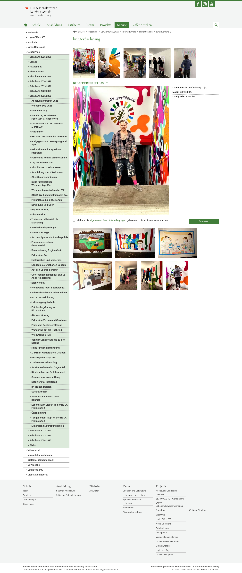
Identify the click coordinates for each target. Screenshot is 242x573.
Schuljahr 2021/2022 (40, 96)
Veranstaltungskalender (40, 455)
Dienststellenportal (38, 474)
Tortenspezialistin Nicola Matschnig (45, 221)
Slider (33, 445)
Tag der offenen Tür (42, 162)
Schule (36, 25)
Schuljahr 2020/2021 (40, 91)
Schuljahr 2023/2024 (40, 435)
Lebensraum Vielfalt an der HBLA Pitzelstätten (50, 406)
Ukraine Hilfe (39, 214)
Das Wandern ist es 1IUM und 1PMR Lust (48, 125)
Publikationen (162, 528)
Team (90, 25)
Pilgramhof (37, 131)
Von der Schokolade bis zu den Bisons (48, 341)
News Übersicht (36, 47)
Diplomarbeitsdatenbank (41, 460)
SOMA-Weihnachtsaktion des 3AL (50, 195)
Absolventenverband (41, 76)
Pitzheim (74, 25)
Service (122, 25)
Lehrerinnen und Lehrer (134, 495)
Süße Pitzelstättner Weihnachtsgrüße (42, 184)
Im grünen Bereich (42, 386)
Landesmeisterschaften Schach (49, 265)
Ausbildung (54, 25)
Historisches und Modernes (47, 260)
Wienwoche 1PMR (41, 335)
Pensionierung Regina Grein (47, 250)
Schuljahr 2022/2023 (40, 430)
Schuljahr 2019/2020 (40, 86)
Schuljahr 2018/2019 (40, 81)
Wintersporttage (40, 232)
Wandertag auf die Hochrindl (47, 330)
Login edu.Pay (35, 469)
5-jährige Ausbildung (65, 491)
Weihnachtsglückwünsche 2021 (49, 190)
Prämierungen (29, 499)
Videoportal (34, 450)
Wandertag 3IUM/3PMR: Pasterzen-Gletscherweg (45, 117)
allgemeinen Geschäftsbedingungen (108, 220)
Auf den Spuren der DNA (45, 270)
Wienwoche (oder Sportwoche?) (49, 287)
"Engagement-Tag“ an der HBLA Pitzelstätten (49, 419)
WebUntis (33, 32)
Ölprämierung (39, 412)
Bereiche (27, 495)
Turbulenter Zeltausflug (44, 362)
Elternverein (128, 507)
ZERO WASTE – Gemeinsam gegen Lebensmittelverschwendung (170, 502)
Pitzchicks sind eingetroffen (47, 200)
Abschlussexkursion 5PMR (46, 167)
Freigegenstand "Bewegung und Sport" (49, 143)
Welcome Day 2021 (42, 105)
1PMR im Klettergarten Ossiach (49, 352)
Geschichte (28, 504)
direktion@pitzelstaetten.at (105, 569)
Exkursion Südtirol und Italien (48, 426)
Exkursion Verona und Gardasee (49, 320)
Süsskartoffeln (39, 391)
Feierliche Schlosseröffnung (47, 325)
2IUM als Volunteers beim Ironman (45, 398)
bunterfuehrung (145, 32)
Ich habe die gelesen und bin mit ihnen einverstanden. (122, 220)
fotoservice (34, 52)
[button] (216, 25)
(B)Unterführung (40, 209)
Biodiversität (38, 282)
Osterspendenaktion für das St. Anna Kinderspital (49, 276)
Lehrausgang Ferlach (43, 302)
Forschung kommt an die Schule (49, 157)
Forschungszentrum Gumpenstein (43, 244)
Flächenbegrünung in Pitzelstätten (43, 309)
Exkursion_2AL (40, 255)
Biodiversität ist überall (44, 382)
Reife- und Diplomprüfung (46, 347)
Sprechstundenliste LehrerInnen (132, 501)
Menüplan (33, 42)
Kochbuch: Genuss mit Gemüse (166, 493)
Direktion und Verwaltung (134, 491)
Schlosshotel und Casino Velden (49, 292)
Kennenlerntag (40, 110)
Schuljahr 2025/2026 (40, 57)
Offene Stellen (142, 25)
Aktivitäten (94, 491)
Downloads (34, 465)
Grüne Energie (163, 546)
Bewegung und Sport (43, 205)
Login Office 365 (36, 37)
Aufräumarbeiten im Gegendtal (48, 367)
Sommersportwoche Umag (46, 377)
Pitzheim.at (36, 66)
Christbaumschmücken (44, 177)
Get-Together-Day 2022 (44, 357)
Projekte (105, 25)
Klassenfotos (37, 71)
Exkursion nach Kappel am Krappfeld (46, 151)
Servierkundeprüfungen (44, 227)
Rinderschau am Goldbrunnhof (48, 372)
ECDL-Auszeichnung (43, 297)
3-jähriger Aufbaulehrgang (68, 495)
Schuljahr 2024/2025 (40, 440)
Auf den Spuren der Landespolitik (50, 237)
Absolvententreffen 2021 (45, 100)
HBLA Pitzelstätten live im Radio (49, 136)
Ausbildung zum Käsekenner (47, 172)
